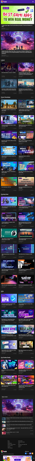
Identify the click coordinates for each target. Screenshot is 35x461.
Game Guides (20, 440)
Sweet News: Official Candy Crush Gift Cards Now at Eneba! (25, 370)
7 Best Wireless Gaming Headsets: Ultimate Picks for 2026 (8, 239)
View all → (32, 60)
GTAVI (2, 100)
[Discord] (30, 453)
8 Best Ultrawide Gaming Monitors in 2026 (9, 285)
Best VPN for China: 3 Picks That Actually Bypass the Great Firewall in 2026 (26, 320)
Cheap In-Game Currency (11, 444)
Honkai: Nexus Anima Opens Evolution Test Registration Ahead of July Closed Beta (19, 424)
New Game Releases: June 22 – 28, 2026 (8, 72)
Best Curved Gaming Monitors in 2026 (25, 285)
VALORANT (3, 325)
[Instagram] (32, 453)
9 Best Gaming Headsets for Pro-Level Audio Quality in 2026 (25, 239)
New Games (3, 63)
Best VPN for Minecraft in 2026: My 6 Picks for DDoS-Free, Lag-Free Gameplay (26, 335)
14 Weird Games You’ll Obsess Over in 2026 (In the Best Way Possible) (25, 110)
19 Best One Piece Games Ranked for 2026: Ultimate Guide (25, 126)
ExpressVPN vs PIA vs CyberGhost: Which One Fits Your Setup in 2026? (9, 351)
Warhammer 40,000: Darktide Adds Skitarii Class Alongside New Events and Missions (9, 89)
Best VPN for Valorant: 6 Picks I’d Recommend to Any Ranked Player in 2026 (9, 335)
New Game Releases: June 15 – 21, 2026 (12, 432)
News (9, 440)
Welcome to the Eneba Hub (22, 444)
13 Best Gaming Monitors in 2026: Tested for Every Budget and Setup (26, 207)
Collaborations (21, 376)
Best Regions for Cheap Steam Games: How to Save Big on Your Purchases (8, 320)
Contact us (20, 445)
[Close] (34, 458)
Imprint (19, 446)
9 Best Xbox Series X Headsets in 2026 (25, 254)
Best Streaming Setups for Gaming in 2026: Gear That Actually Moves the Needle (25, 223)
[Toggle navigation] (33, 2)
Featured (20, 63)
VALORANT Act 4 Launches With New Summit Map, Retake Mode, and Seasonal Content (26, 90)
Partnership (4, 376)
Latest (3, 60)
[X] (28, 453)
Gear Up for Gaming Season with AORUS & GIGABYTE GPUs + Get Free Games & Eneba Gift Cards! (26, 386)
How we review (10, 445)
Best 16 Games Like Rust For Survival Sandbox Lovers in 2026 (25, 141)
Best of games (21, 100)
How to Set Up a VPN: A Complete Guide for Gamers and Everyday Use (8, 304)
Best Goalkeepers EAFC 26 (6, 187)
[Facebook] (26, 453)
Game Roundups (5, 97)
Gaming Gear (4, 194)
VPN (2, 291)
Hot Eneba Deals (5, 357)
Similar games (21, 131)
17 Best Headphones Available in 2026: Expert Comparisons (8, 223)
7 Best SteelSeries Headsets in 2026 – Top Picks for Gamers (25, 270)
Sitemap (9, 446)
